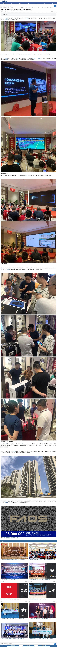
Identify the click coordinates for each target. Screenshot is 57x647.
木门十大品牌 (29, 7)
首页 (4, 3)
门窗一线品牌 (34, 7)
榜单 (36, 3)
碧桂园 (6, 18)
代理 (44, 3)
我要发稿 (28, 645)
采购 (52, 3)
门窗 (26, 175)
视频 (28, 3)
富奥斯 (27, 18)
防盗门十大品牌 (39, 7)
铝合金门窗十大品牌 (23, 7)
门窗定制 (6, 19)
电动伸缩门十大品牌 (15, 7)
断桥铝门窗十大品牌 (8, 7)
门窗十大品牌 (2, 7)
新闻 (12, 3)
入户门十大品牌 (45, 7)
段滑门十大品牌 (50, 7)
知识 (20, 3)
